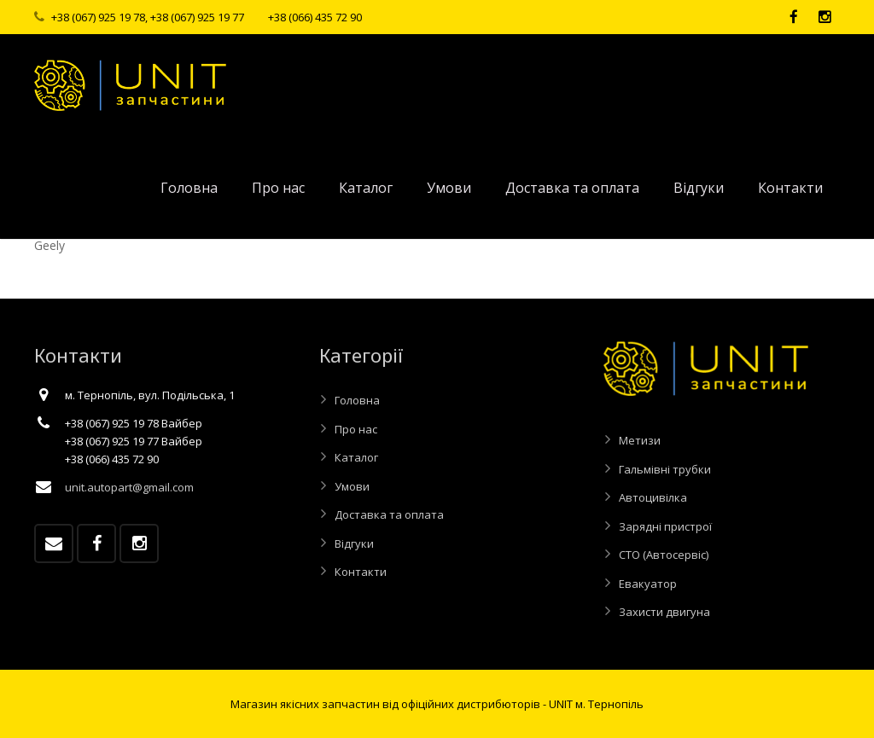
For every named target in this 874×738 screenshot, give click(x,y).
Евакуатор (648, 583)
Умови (352, 486)
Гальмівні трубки (665, 469)
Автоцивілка (653, 497)
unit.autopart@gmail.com (129, 487)
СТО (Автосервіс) (663, 554)
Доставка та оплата (389, 514)
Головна (357, 400)
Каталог (356, 457)
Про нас (356, 429)
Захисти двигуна (664, 611)
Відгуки (354, 543)
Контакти (361, 571)
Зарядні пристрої (665, 526)
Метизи (640, 440)
